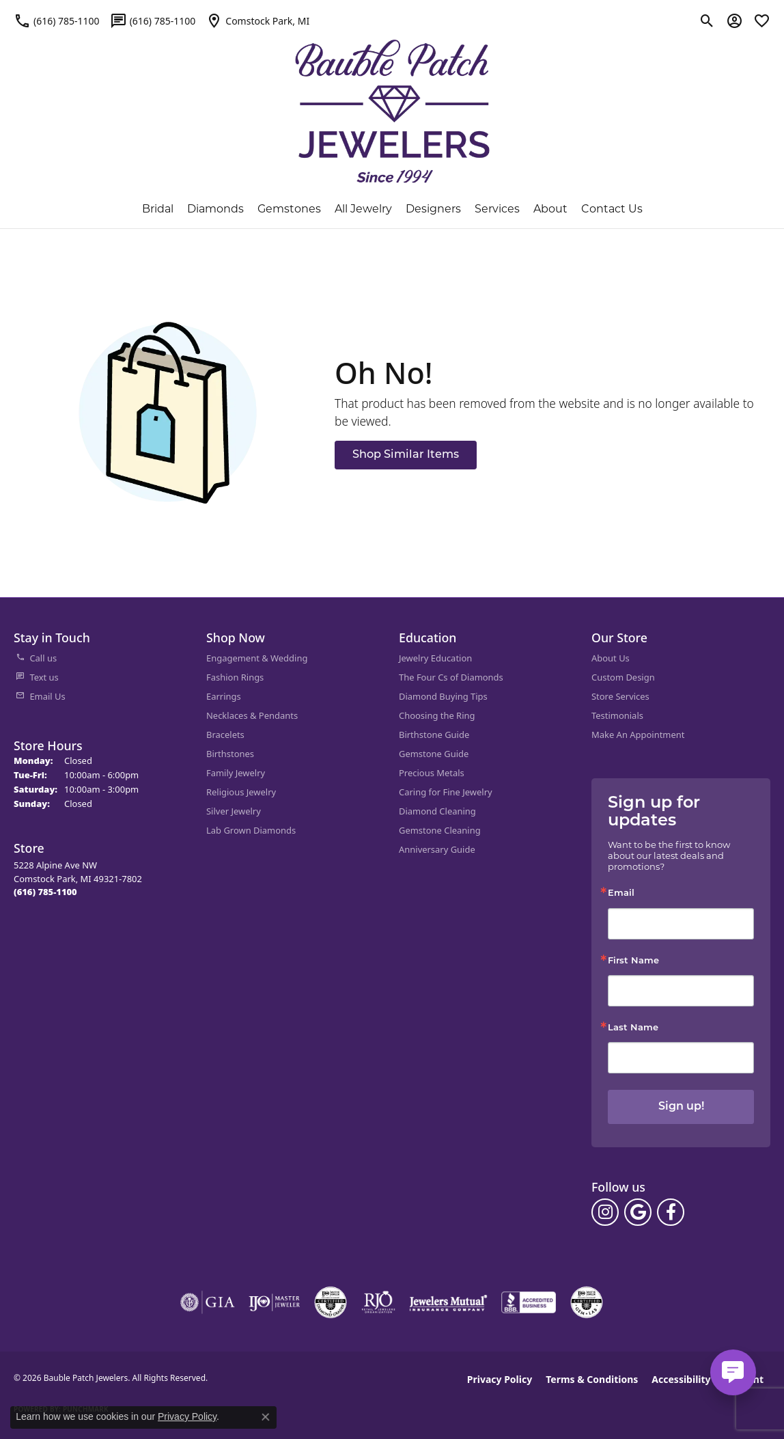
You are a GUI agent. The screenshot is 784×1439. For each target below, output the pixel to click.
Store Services (620, 696)
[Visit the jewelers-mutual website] (448, 1302)
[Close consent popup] (266, 1417)
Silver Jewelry (233, 811)
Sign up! (681, 1106)
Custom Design (623, 677)
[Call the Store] (45, 892)
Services (497, 208)
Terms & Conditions (592, 1379)
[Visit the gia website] (207, 1302)
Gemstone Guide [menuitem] (433, 754)
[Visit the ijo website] (274, 1302)
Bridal (157, 208)
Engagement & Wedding (256, 658)
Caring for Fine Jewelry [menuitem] (445, 792)
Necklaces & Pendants (252, 715)
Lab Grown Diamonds (251, 830)
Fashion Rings (235, 677)
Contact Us (612, 208)
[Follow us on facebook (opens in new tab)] (670, 1212)
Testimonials (617, 715)
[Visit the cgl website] (587, 1302)
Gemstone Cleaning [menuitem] (440, 830)
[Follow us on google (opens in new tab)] (638, 1212)
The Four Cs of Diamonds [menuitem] (451, 677)
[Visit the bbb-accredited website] (528, 1302)
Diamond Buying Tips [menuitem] (443, 696)
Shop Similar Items (405, 455)
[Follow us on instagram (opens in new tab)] (605, 1212)
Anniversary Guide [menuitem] (437, 849)
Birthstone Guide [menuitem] (434, 734)
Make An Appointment (637, 734)
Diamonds (215, 208)
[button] (707, 20)
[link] (57, 20)
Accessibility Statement (708, 1379)
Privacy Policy (499, 1379)
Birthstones (230, 754)
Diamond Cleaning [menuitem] (437, 811)
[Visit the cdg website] (330, 1302)
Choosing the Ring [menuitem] (437, 715)
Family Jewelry (235, 773)
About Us (610, 658)
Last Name (633, 1028)
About (550, 208)
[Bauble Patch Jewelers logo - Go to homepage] (392, 103)
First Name (633, 961)
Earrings (223, 696)
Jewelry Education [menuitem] (435, 658)
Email (621, 893)
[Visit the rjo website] (378, 1302)
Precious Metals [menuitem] (431, 773)
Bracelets (225, 734)
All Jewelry (363, 208)
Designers (433, 208)
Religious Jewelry (241, 792)
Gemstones (289, 208)
